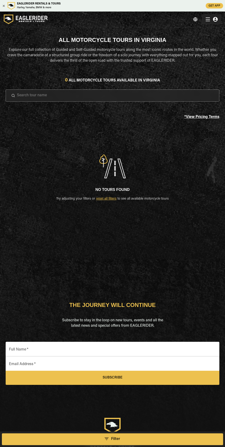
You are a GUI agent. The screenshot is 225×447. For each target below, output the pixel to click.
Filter (112, 439)
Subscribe (112, 378)
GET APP (214, 5)
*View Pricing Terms (201, 117)
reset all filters (106, 198)
